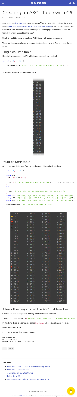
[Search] (70, 3)
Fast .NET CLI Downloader (18, 370)
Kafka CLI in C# (13, 376)
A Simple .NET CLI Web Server (20, 373)
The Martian (20, 23)
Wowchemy (23, 396)
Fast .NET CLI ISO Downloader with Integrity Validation (30, 366)
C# (18, 18)
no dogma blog (38, 3)
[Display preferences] (74, 3)
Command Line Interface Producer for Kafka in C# (28, 379)
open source (38, 396)
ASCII (23, 18)
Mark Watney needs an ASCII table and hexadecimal (30, 26)
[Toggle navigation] (3, 3)
